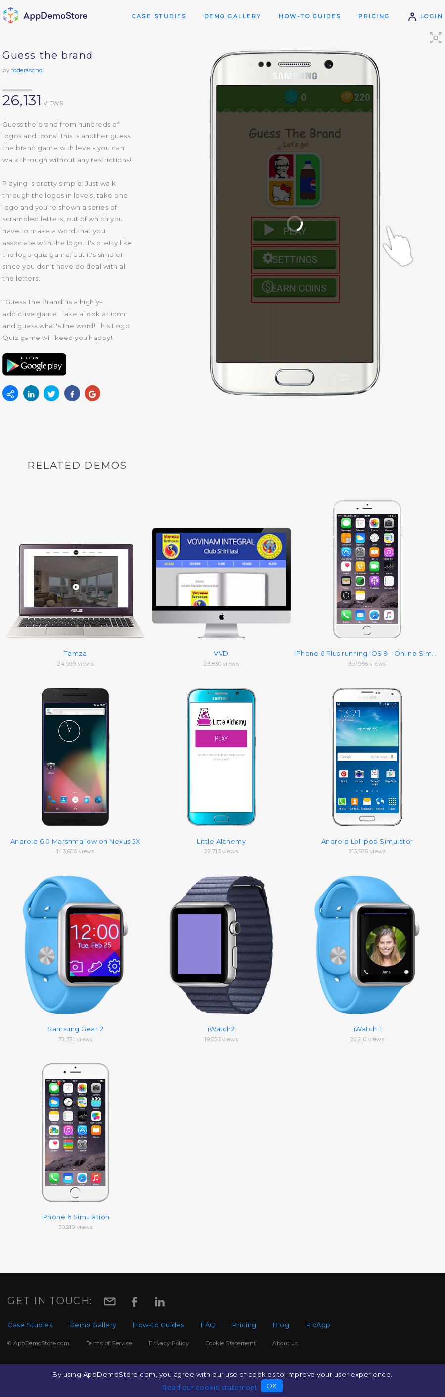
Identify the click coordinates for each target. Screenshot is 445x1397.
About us (285, 1343)
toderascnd (27, 70)
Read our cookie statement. (210, 1387)
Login (425, 16)
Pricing (374, 16)
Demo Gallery (233, 16)
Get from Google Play (34, 364)
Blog (281, 1325)
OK (272, 1386)
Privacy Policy (169, 1343)
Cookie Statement (231, 1343)
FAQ (208, 1325)
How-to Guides (310, 16)
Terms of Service (109, 1343)
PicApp (318, 1325)
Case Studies (159, 16)
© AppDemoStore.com (38, 1343)
